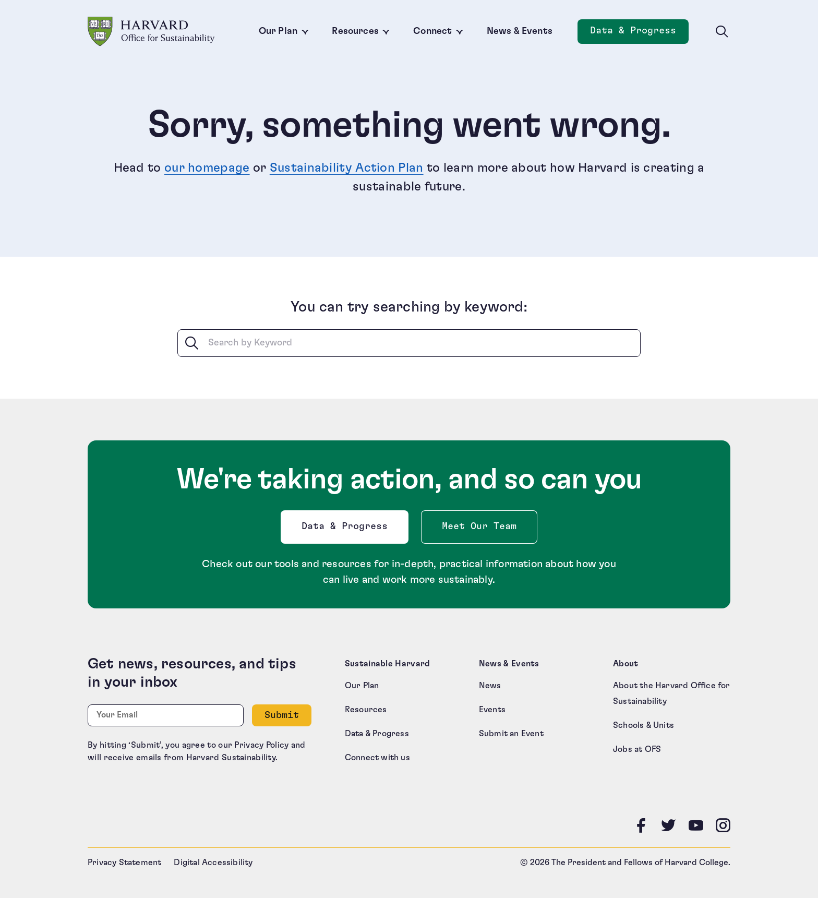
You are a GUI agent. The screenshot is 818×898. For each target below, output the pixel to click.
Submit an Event (511, 733)
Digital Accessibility (213, 862)
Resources (355, 31)
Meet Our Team (479, 526)
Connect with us (377, 757)
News (490, 685)
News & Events (519, 31)
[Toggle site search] (722, 31)
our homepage (207, 168)
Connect (432, 31)
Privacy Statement (124, 862)
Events (492, 709)
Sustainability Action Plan (347, 168)
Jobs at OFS (637, 749)
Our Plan (278, 31)
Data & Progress (347, 529)
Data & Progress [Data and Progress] (639, 33)
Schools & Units (643, 725)
